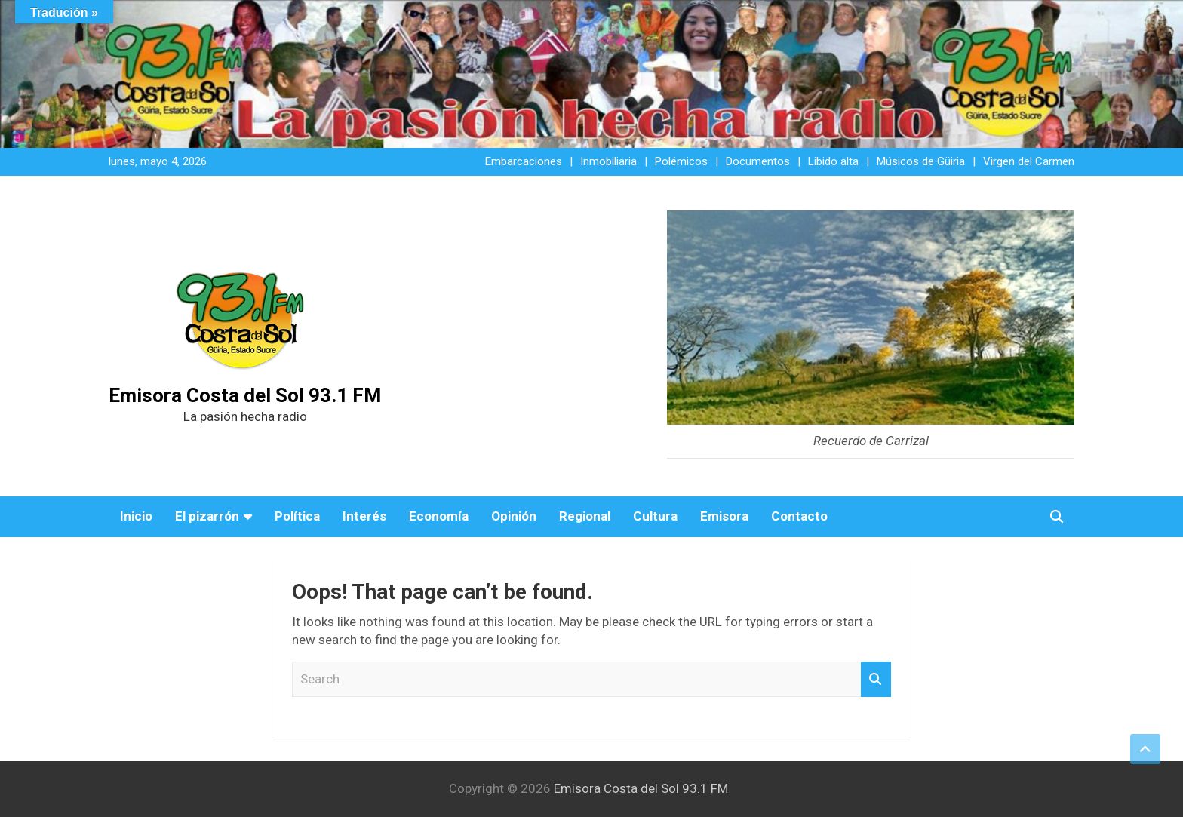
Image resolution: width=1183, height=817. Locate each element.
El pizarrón (207, 516)
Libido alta (833, 161)
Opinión (513, 516)
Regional (584, 516)
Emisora (724, 516)
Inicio (136, 516)
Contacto (799, 516)
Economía (439, 516)
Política (297, 516)
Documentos (758, 161)
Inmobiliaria (608, 161)
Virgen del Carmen (1028, 161)
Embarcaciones (523, 161)
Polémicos (681, 161)
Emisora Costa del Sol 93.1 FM (245, 395)
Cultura (655, 516)
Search (876, 680)
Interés (364, 516)
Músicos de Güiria (921, 161)
